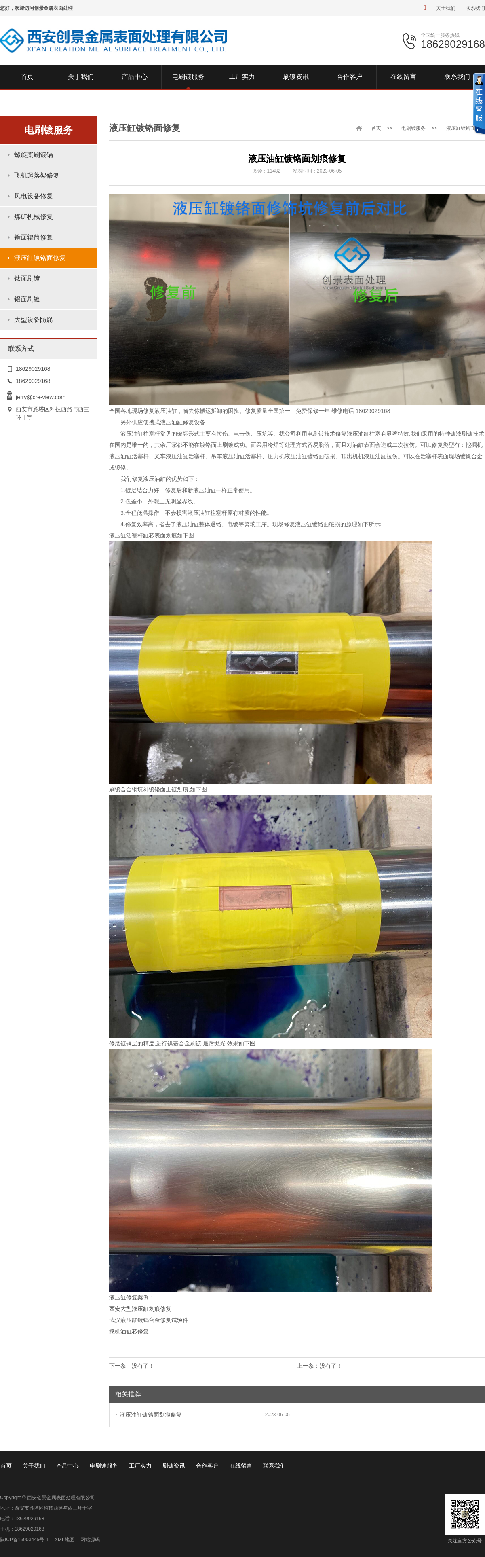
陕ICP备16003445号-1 (24, 1539)
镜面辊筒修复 (33, 237)
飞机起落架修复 (36, 175)
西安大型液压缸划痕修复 (140, 1308)
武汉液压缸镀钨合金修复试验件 (148, 1320)
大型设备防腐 (33, 319)
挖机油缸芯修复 (129, 1331)
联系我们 (475, 8)
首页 (376, 128)
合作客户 (207, 1465)
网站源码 (90, 1539)
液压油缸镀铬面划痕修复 (149, 1414)
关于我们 (445, 8)
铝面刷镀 (27, 299)
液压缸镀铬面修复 (40, 257)
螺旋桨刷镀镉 (33, 154)
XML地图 (64, 1539)
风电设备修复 (33, 196)
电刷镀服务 (413, 128)
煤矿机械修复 (33, 216)
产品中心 (67, 1465)
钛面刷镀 (27, 278)
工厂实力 (140, 1465)
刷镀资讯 (173, 1465)
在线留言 (241, 1465)
